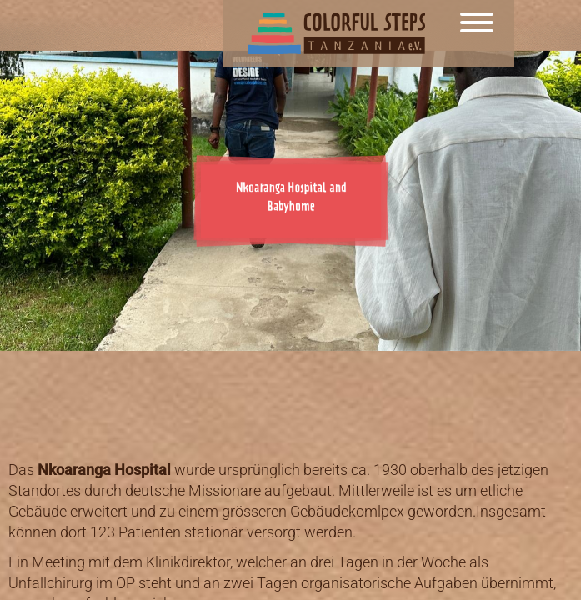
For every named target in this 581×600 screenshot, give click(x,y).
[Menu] (477, 33)
